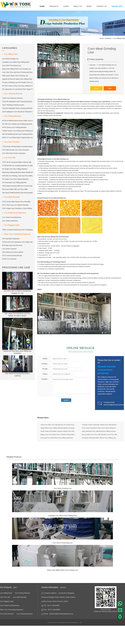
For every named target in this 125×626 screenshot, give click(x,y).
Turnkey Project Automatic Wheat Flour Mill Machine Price (100, 425)
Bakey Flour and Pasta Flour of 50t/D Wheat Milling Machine (59, 435)
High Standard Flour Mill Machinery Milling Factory (99, 431)
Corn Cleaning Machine (13, 94)
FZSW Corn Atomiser (9, 259)
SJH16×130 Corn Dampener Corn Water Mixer (17, 242)
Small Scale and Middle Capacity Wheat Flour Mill (57, 431)
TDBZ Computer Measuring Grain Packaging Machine (17, 230)
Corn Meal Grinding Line (10, 59)
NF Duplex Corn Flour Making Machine (15, 179)
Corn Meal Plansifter (12, 197)
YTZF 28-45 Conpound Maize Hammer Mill (16, 162)
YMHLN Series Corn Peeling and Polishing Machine (17, 131)
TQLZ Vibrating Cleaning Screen (13, 105)
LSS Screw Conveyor (9, 249)
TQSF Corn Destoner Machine (12, 98)
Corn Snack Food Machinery (11, 217)
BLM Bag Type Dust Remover (12, 245)
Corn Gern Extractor (12, 142)
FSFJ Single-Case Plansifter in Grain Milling (17, 208)
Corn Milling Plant (119, 38)
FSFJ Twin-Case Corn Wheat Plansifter (15, 205)
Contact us (101, 6)
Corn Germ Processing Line (11, 65)
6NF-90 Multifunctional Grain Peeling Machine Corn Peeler (17, 134)
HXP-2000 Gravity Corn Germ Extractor (15, 150)
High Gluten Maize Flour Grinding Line (15, 76)
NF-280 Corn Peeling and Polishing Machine (17, 124)
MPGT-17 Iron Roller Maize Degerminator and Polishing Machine (17, 137)
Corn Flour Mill (9, 158)
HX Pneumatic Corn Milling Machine (14, 182)
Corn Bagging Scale (11, 225)
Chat (110, 88)
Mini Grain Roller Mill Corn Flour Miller (15, 189)
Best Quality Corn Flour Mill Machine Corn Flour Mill (99, 435)
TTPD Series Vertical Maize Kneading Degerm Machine (17, 146)
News (89, 6)
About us (78, 6)
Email (97, 88)
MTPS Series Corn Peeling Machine (14, 127)
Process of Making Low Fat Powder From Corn (17, 82)
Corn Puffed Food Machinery (15, 213)
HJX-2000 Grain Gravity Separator (13, 153)
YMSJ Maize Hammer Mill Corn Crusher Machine (17, 186)
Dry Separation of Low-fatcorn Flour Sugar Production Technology (17, 89)
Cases (66, 6)
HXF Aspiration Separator (10, 238)
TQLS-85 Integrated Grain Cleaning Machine (17, 101)
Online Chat (117, 6)
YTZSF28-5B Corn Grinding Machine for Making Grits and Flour (17, 165)
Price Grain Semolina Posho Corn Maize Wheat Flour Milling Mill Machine (100, 428)
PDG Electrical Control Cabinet (12, 252)
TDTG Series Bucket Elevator (12, 255)
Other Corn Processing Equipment (17, 234)
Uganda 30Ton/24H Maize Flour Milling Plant (17, 79)
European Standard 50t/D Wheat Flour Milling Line (99, 438)
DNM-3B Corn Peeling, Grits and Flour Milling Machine (17, 176)
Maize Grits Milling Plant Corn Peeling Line (16, 69)
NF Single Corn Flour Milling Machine (14, 169)
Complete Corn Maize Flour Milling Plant (15, 62)
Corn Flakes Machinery (10, 221)
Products (53, 6)
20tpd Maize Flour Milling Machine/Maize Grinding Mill (59, 428)
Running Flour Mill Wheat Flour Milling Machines (57, 438)
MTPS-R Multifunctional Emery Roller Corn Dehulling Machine (17, 120)
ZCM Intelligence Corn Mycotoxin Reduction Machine (17, 112)
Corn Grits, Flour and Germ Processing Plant (17, 72)
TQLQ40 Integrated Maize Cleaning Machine (17, 108)
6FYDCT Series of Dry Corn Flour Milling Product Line (17, 86)
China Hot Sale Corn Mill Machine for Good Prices (57, 425)
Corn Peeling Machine (12, 116)
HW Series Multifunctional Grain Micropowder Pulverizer (17, 193)
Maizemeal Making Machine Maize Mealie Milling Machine (17, 172)
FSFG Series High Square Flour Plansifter (16, 201)
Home (42, 6)
